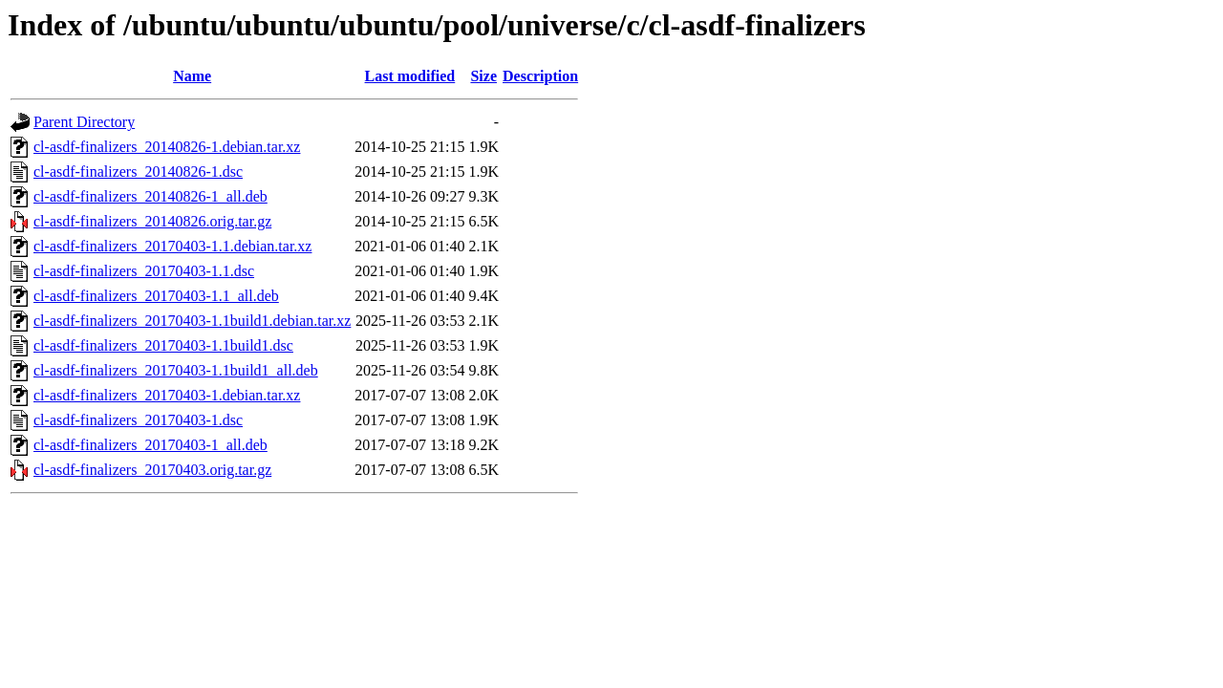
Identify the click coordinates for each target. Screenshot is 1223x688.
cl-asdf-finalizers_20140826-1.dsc (138, 171)
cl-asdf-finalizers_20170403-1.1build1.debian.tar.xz (192, 320)
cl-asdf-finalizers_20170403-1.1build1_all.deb (175, 370)
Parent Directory (84, 122)
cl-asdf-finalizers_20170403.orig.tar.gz (152, 470)
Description (540, 76)
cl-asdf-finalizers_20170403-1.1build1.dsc (163, 345)
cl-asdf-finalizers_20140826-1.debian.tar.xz (166, 147)
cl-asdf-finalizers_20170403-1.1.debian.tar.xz (172, 246)
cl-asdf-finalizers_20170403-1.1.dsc (143, 271)
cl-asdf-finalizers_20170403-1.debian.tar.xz (166, 395)
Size (483, 76)
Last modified (410, 76)
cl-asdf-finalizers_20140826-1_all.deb (150, 196)
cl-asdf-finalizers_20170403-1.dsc (138, 420)
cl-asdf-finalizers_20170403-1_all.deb (150, 445)
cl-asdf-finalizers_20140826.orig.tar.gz (152, 221)
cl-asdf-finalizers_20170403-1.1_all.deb (156, 296)
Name (192, 76)
